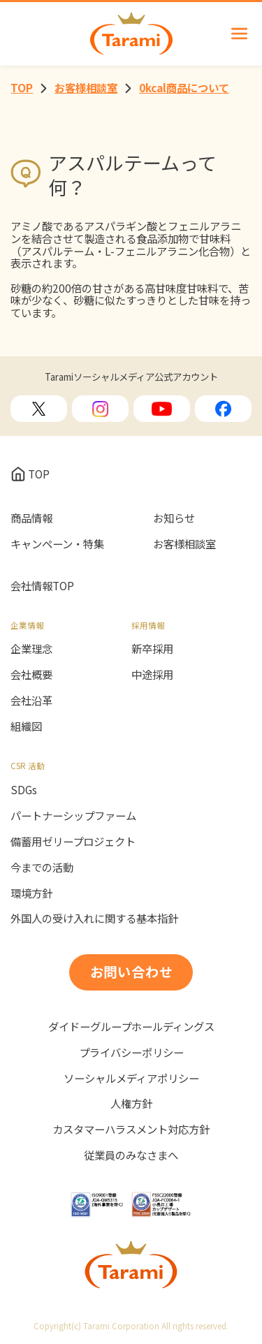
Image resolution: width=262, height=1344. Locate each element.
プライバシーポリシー (131, 1052)
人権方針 (131, 1103)
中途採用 (152, 675)
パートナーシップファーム (73, 816)
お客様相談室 (184, 544)
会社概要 (31, 675)
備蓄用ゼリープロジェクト (73, 841)
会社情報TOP (42, 586)
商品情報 (31, 518)
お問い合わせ (132, 971)
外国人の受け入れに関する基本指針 (94, 918)
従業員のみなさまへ (131, 1155)
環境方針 (31, 893)
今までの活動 (41, 867)
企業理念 (31, 649)
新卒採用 (152, 649)
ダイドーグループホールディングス (131, 1027)
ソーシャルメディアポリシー (131, 1078)
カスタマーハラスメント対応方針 (131, 1129)
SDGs (23, 790)
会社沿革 (31, 700)
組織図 (26, 726)
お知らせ (174, 518)
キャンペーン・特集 (57, 544)
